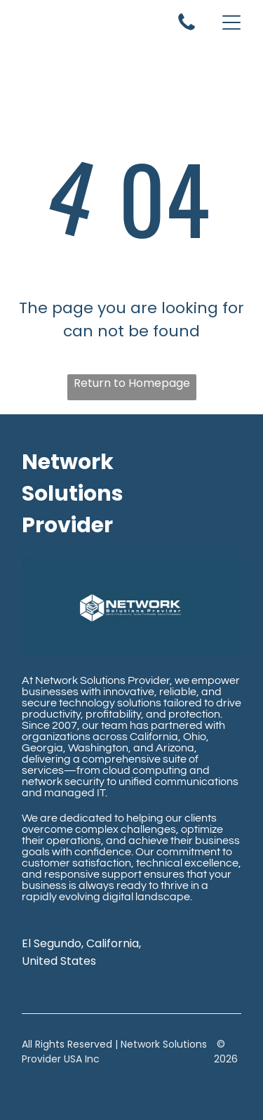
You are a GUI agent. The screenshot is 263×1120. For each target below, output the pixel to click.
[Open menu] (231, 22)
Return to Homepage (132, 383)
